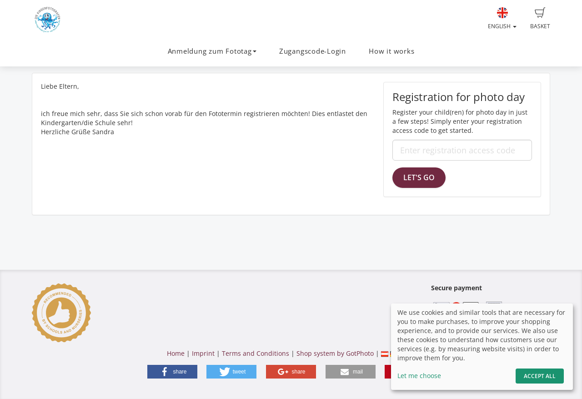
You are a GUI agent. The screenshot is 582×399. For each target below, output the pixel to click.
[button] (172, 372)
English (502, 18)
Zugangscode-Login (312, 51)
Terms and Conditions (255, 353)
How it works (391, 51)
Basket (540, 18)
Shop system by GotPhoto (335, 353)
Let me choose (419, 375)
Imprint (203, 353)
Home (176, 353)
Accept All (540, 376)
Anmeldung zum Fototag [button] (212, 51)
